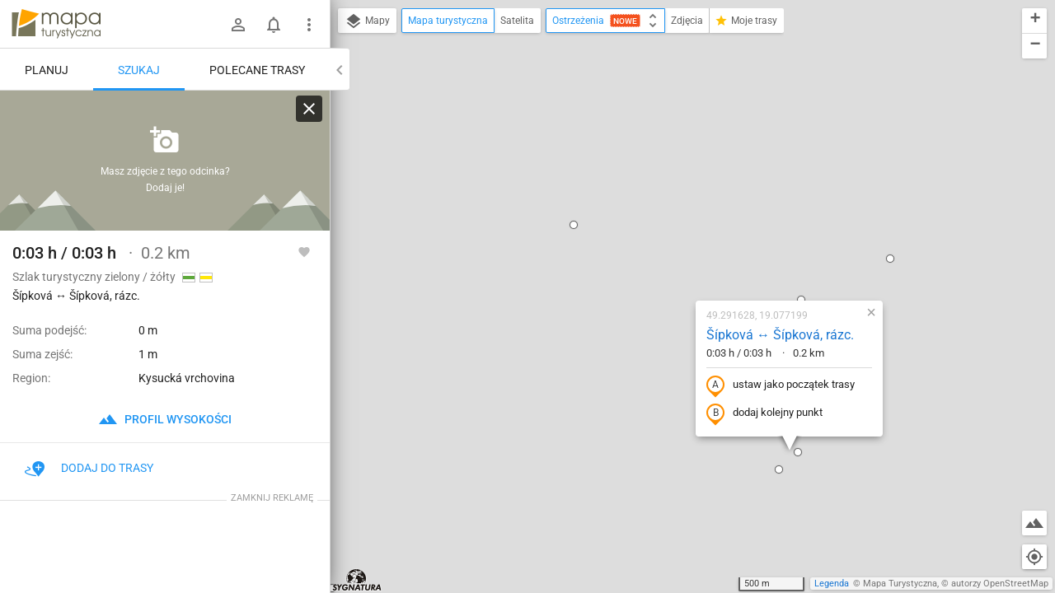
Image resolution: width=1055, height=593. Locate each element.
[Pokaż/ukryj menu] (309, 25)
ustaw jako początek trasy (683, 225)
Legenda (831, 583)
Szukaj (139, 70)
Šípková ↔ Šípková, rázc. (683, 174)
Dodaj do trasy (89, 468)
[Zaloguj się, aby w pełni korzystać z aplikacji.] (304, 251)
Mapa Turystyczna (900, 583)
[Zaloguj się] (238, 25)
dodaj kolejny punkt (667, 253)
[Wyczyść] (309, 109)
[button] (476, 64)
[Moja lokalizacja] (1034, 556)
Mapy (367, 21)
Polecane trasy (257, 70)
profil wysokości (165, 419)
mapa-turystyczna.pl (56, 24)
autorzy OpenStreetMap (999, 583)
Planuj (46, 70)
